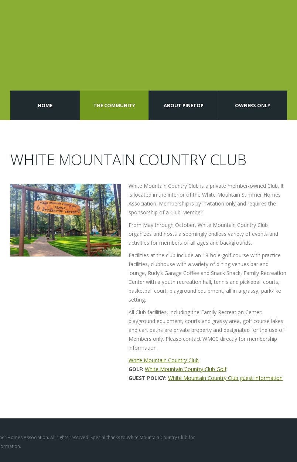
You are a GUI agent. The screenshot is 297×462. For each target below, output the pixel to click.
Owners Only (252, 105)
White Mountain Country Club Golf (185, 369)
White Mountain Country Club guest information (225, 377)
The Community (114, 105)
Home (45, 105)
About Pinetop (184, 105)
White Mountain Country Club (164, 360)
